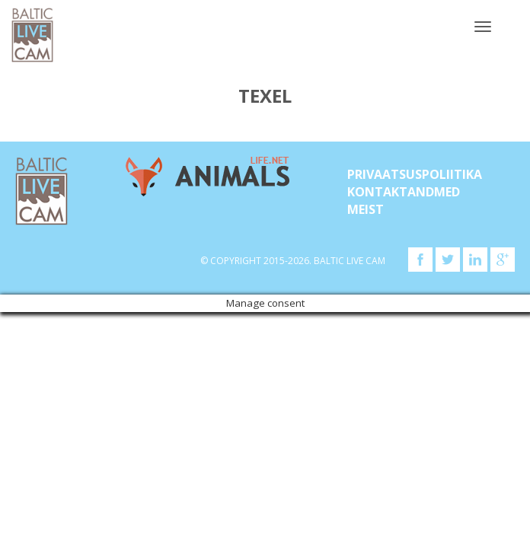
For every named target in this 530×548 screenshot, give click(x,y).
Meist (365, 209)
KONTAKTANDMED (403, 191)
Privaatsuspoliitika (414, 174)
